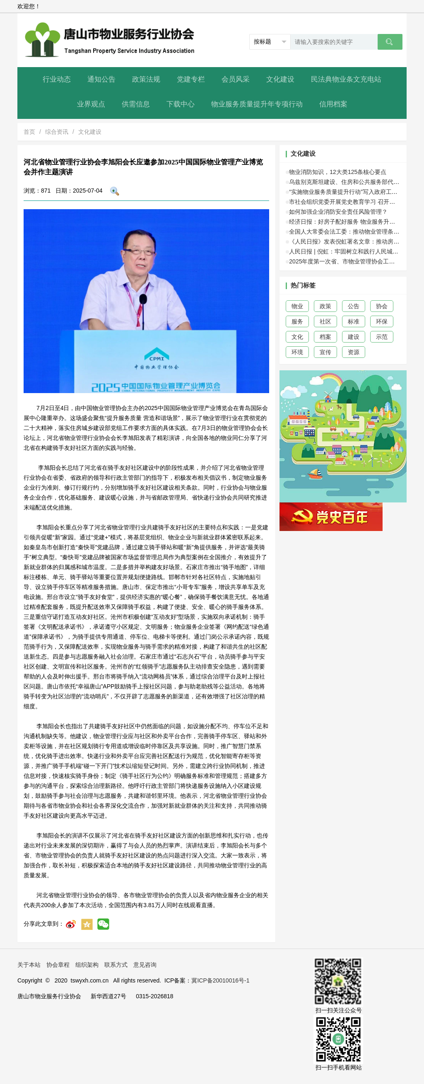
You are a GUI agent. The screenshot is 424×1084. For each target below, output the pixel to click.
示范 (382, 336)
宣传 (325, 352)
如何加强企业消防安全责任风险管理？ (338, 211)
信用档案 (333, 104)
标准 (353, 321)
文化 (297, 336)
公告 (353, 306)
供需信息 (136, 104)
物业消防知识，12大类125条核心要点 (337, 172)
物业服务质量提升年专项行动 (257, 104)
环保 (382, 321)
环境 (297, 352)
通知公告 (101, 79)
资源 (353, 352)
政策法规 (146, 79)
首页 (29, 131)
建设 (353, 336)
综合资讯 (56, 131)
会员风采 (236, 79)
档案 (325, 336)
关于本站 (29, 964)
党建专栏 (191, 79)
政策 (325, 306)
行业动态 (57, 79)
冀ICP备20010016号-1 (220, 980)
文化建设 (280, 79)
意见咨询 (145, 964)
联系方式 (116, 964)
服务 (297, 321)
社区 (325, 321)
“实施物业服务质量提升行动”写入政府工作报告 (349, 191)
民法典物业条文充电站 (346, 79)
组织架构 (87, 964)
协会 (382, 306)
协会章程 (58, 964)
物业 (297, 306)
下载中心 (180, 104)
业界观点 (91, 104)
